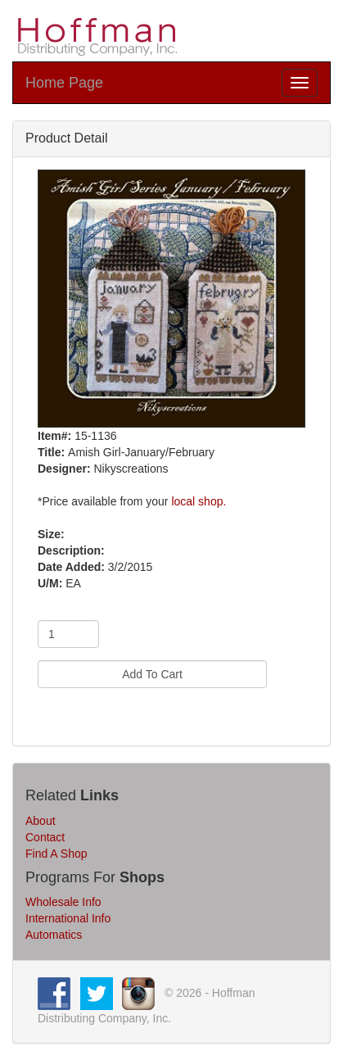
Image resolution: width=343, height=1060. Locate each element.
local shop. (198, 501)
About (40, 820)
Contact (45, 837)
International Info (68, 918)
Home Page (64, 83)
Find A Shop (56, 853)
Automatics (53, 934)
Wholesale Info (63, 901)
